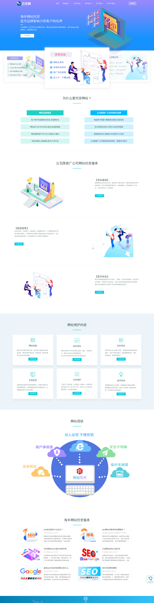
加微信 (132, 3)
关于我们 (99, 3)
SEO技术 (88, 3)
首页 (57, 3)
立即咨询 (27, 35)
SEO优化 (77, 3)
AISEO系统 (111, 3)
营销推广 (66, 3)
